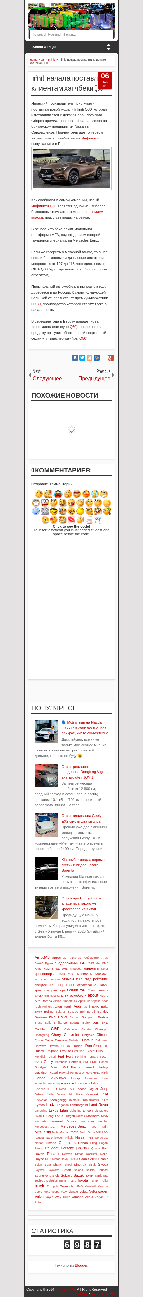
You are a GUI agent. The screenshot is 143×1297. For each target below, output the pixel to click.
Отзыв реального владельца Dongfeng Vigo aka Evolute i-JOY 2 (82, 772)
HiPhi (104, 1072)
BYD (105, 1022)
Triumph (94, 1180)
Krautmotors (91, 1100)
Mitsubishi (43, 1132)
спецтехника (44, 985)
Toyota (82, 1180)
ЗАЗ (91, 963)
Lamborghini (79, 1105)
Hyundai (67, 1083)
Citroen (102, 1035)
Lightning (75, 1110)
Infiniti (95, 1083)
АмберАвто (91, 957)
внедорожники (66, 963)
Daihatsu (74, 1040)
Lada (50, 1104)
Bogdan (74, 1017)
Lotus (59, 1116)
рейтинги (100, 979)
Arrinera (47, 1006)
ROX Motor (52, 1159)
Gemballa (61, 1062)
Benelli (91, 1011)
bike (52, 1017)
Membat (103, 1121)
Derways (40, 1045)
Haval (54, 1072)
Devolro (54, 1045)
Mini (105, 1126)
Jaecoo (81, 1089)
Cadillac (40, 1029)
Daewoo (61, 1040)
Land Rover (98, 1105)
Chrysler (88, 1035)
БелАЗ (39, 963)
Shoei (68, 1164)
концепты (91, 968)
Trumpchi (67, 1186)
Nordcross (101, 1137)
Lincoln (88, 1110)
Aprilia (96, 1001)
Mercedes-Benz (73, 1126)
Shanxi (57, 1164)
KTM (104, 1100)
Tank (98, 1175)
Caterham (70, 1029)
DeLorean (101, 1040)
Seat (47, 1164)
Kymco (40, 1105)
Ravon (39, 1154)
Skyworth (53, 1170)
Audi (77, 1006)
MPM (99, 1132)
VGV (64, 1191)
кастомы (61, 968)
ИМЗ (105, 963)
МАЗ (71, 974)
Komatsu (75, 1100)
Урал (91, 990)
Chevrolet (71, 1035)
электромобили (74, 995)
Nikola (69, 1137)
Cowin (39, 1040)
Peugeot (51, 1148)
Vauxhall (90, 1186)
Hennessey (77, 1072)
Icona (86, 1083)
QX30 (36, 304)
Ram (105, 1148)
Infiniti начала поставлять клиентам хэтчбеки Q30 (70, 83)
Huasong (54, 1083)
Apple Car (85, 1001)
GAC (38, 1062)
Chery (56, 1035)
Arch (38, 1006)
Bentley (102, 1011)
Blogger (81, 1265)
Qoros (95, 1148)
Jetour (39, 1094)
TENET (63, 1180)
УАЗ (83, 990)
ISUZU (52, 1089)
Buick (86, 1022)
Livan (38, 1116)
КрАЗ (104, 968)
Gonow (103, 1062)
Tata (105, 1175)
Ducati (39, 1051)
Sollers (90, 1170)
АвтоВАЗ (42, 957)
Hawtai (64, 1072)
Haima (75, 1067)
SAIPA (92, 1159)
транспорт (58, 990)
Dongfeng (93, 1045)
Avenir (87, 1006)
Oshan (83, 1143)
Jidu (70, 1094)
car (55, 1028)
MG (94, 1126)
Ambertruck (69, 1001)
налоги (55, 979)
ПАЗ (79, 979)
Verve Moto (42, 1191)
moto (74, 1132)
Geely (48, 1062)
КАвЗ (38, 968)
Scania (103, 1159)
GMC (93, 1062)
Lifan (64, 1110)
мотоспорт (42, 979)
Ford (69, 1056)
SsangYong (43, 1175)
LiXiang (48, 1116)
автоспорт (60, 957)
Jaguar (93, 1089)
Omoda (51, 1143)
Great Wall (59, 1067)
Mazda (72, 1121)
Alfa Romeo (43, 1001)
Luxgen (69, 1116)
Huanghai (41, 1083)
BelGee (72, 1011)
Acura (104, 995)
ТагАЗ (103, 985)
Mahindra (93, 1116)
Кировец (75, 968)
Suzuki (78, 1175)
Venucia (103, 1186)
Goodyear (41, 1067)
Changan (101, 1029)
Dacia (49, 1040)
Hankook (89, 1067)
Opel (62, 1143)
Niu (91, 1137)
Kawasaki (92, 1094)
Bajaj (104, 1006)
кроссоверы (44, 974)
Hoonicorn (90, 1078)
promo (82, 1147)
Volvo (39, 1197)
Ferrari (51, 1056)
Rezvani (67, 1154)
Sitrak (92, 1164)
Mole (55, 1132)
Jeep (104, 1089)
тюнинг (72, 990)
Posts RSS (79, 1293)
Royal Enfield (69, 1159)
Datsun (87, 1040)
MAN (104, 1116)
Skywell (40, 1170)
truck (39, 1185)
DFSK (65, 1045)
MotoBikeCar (65, 1289)
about (93, 995)
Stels (56, 1175)
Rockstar (91, 1154)
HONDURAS (57, 1078)
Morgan (65, 1132)
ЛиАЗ (61, 974)
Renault (53, 1154)
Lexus (53, 1110)
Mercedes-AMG (45, 1126)
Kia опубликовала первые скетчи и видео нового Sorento (83, 865)
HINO (96, 1072)
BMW (62, 1017)
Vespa (55, 1191)
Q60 (73, 327)
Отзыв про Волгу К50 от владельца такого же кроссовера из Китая (81, 903)
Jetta (50, 1094)
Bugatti (75, 1022)
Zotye (99, 1197)
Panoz (39, 1148)
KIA (105, 1094)
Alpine (57, 1001)
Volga (83, 1191)
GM (85, 1062)
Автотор (75, 957)
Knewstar (41, 1100)
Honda (40, 1078)
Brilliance (60, 1022)
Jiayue (61, 1094)
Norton (39, 1143)
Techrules (51, 1180)
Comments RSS (104, 1293)
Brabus (103, 1017)
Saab (83, 1159)
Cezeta (86, 1029)
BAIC (96, 1006)
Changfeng (42, 1035)
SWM (89, 1175)
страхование (86, 985)
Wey (58, 1197)
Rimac (79, 1154)
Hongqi (75, 1078)
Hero (89, 1072)
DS (106, 1045)
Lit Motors (101, 1110)
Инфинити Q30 (43, 206)
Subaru (66, 1175)
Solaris (78, 1170)
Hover (104, 1078)
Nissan (81, 1137)
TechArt (40, 1180)
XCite (66, 1197)
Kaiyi (79, 1094)
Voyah (49, 1197)
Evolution (78, 1051)
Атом (104, 957)
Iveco (62, 1089)
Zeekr (89, 1197)
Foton (104, 1056)
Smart (66, 1170)
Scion (38, 1164)
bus (96, 1022)
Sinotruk (80, 1164)
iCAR (78, 1083)
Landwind (41, 1110)
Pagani (103, 1143)
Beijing (49, 1011)
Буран (49, 963)
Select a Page (44, 47)
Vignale (73, 1191)
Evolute (65, 1051)
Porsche (67, 1148)
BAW (38, 1011)
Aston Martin (63, 1006)
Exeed (90, 1051)
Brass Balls (43, 1022)
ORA (72, 1143)
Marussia (41, 1121)
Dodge (77, 1045)
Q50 (82, 338)
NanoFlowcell (54, 1137)
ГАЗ (83, 963)
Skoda (103, 1164)
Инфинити (90, 138)
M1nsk (80, 1116)
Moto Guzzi (87, 1132)
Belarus (61, 1011)
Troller (104, 1180)
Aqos (105, 1001)
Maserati (56, 1121)
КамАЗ (48, 968)
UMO (79, 1186)
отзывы (68, 979)
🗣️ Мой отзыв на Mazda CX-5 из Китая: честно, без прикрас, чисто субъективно (84, 727)
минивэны (84, 974)
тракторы (42, 990)
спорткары (65, 985)
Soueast (103, 1170)
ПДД (88, 979)
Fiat (61, 1056)
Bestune (41, 1017)
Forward (93, 1056)
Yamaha (77, 1197)
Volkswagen (98, 1191)
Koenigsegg (58, 1100)
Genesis (75, 1062)
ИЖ (98, 963)
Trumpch (52, 1186)
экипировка (51, 995)
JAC (71, 1089)
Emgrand (51, 1051)
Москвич (101, 974)
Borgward (88, 1017)
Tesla (72, 1180)
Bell (82, 1011)
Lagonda (63, 1105)
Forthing (80, 1056)
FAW (99, 1051)
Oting (93, 1143)
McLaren (87, 1121)
